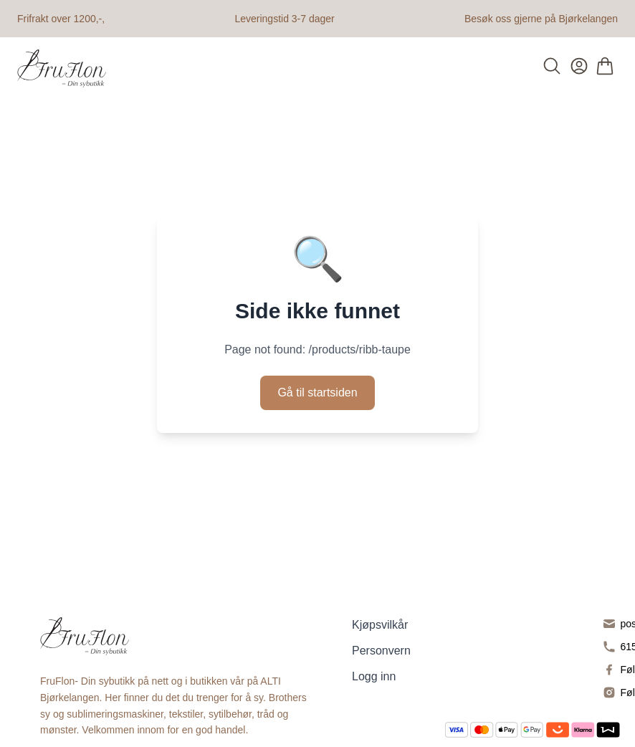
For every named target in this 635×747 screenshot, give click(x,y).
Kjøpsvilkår (380, 625)
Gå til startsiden (317, 392)
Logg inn (374, 676)
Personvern (381, 650)
